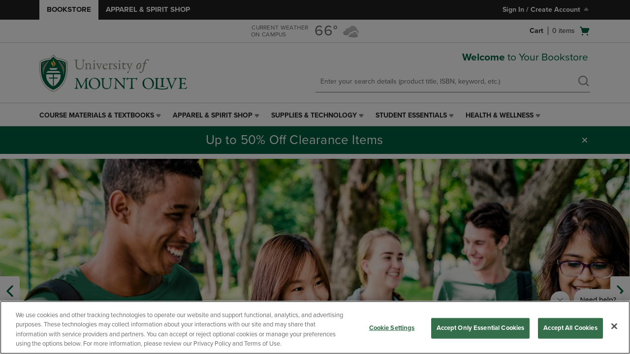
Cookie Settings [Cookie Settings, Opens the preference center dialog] (392, 328)
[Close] (614, 326)
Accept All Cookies (570, 328)
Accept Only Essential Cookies (481, 328)
